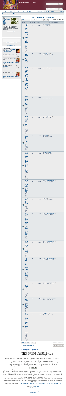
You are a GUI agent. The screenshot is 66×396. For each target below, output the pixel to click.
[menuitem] (32, 392)
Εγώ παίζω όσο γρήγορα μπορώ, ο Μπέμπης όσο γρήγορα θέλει (26, 220)
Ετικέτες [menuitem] (22, 11)
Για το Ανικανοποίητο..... (26, 190)
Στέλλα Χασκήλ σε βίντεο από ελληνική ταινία (26, 102)
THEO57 (47, 313)
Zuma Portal (36, 386)
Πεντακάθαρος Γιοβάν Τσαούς (26, 138)
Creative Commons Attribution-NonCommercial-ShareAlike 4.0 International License (40, 383)
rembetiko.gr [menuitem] (46, 11)
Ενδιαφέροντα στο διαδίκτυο (43, 17)
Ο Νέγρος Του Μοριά (26, 284)
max (26, 109)
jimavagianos (48, 152)
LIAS (46, 97)
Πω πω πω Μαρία (6, 19)
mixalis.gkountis (27, 129)
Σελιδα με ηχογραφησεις (27, 55)
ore (25, 90)
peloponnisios (26, 171)
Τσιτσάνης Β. (5, 22)
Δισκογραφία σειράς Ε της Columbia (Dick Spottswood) (26, 159)
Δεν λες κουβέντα (26, 299)
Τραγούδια (16, 11)
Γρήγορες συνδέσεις (8, 11)
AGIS (13, 54)
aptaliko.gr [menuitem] (53, 11)
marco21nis (5, 66)
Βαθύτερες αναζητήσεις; (11, 45)
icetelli (46, 135)
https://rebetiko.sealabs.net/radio (11, 34)
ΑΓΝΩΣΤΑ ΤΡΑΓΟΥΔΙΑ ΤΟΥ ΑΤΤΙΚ (26, 184)
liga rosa (14, 58)
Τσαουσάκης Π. (6, 23)
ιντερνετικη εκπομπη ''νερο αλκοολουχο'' (26, 121)
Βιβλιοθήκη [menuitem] (39, 11)
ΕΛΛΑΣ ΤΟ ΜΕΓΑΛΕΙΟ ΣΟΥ (26, 244)
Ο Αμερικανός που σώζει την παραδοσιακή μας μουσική (26, 320)
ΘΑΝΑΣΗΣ (47, 53)
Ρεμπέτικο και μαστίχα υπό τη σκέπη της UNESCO (26, 264)
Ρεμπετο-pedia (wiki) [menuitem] (30, 11)
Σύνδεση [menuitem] (62, 11)
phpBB (30, 387)
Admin (13, 49)
